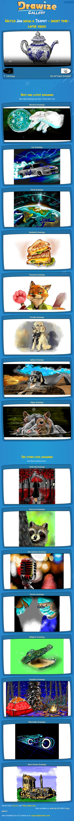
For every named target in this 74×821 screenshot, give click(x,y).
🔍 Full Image (9, 76)
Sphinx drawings (37, 360)
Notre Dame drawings (37, 764)
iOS (58, 808)
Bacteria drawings (37, 105)
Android (53, 808)
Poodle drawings (37, 317)
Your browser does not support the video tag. (37, 49)
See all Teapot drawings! (60, 76)
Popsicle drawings (37, 275)
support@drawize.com (40, 815)
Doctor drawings (37, 594)
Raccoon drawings (37, 509)
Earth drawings (37, 190)
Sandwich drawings (37, 232)
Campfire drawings (37, 679)
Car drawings (37, 147)
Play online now (29, 806)
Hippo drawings (37, 402)
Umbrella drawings (37, 467)
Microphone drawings (37, 552)
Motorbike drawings (37, 722)
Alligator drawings (37, 637)
